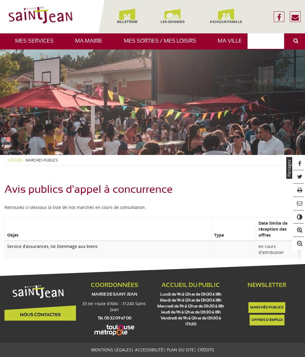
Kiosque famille (226, 16)
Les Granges (172, 16)
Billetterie (127, 16)
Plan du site (180, 350)
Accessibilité (149, 350)
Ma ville (232, 43)
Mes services (36, 43)
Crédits (205, 350)
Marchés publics (267, 307)
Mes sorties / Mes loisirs (162, 43)
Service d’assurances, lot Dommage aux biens (52, 246)
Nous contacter (40, 315)
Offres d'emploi (267, 320)
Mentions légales (111, 350)
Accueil (15, 160)
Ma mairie (91, 43)
